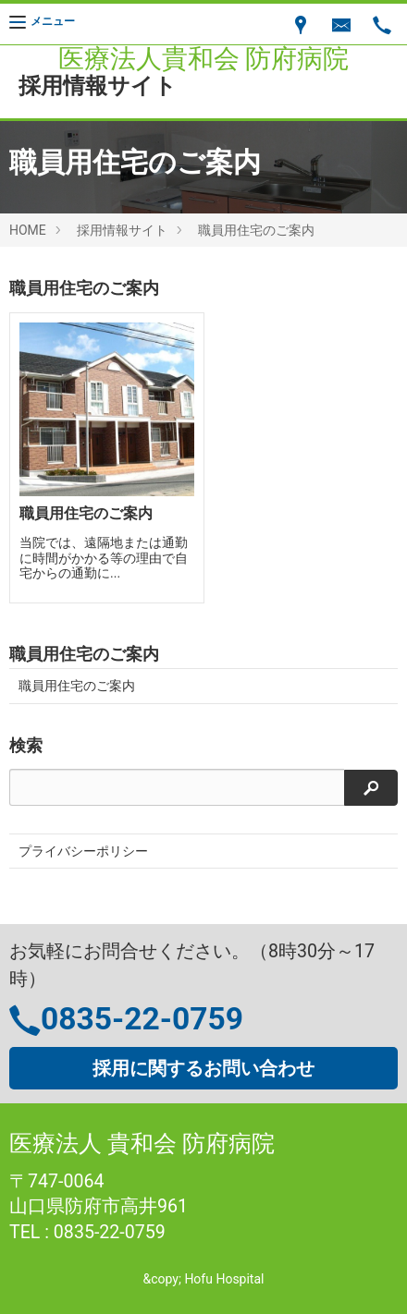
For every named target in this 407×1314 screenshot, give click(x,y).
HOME (27, 230)
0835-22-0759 (142, 1019)
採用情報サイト (122, 230)
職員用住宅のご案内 (256, 230)
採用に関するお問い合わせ (203, 1068)
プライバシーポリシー (83, 851)
